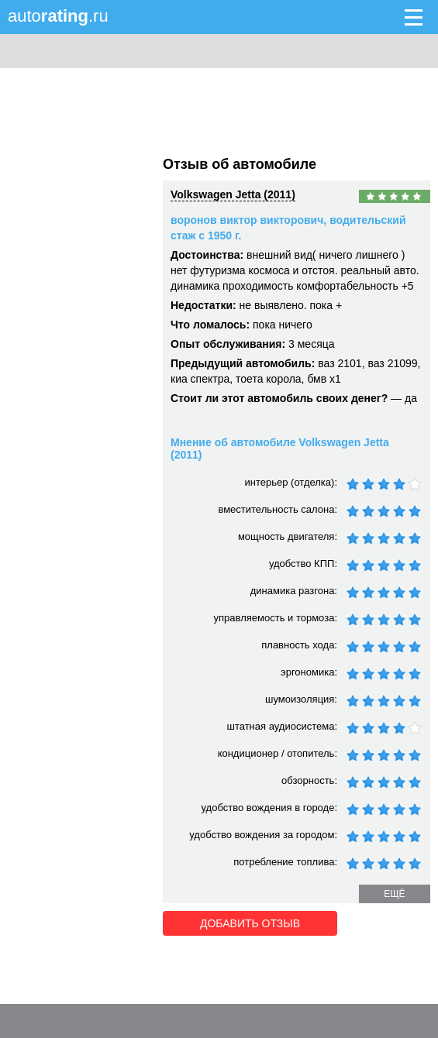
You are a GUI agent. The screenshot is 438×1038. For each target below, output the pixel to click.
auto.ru (58, 16)
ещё (394, 893)
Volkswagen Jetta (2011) (233, 194)
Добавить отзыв (250, 923)
